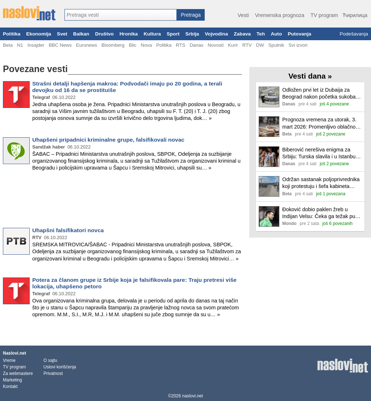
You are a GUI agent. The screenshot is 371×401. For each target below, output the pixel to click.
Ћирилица (354, 15)
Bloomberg (112, 45)
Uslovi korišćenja (59, 366)
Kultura (152, 34)
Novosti (216, 45)
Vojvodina (216, 34)
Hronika (129, 34)
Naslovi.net (14, 353)
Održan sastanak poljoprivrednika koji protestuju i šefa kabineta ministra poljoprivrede (321, 183)
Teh (261, 34)
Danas (196, 45)
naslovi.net (192, 395)
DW (260, 45)
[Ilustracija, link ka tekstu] (269, 98)
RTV (247, 45)
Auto (276, 34)
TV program (324, 15)
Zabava (242, 34)
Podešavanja (353, 34)
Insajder (36, 45)
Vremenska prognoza (279, 15)
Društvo (104, 34)
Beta (8, 45)
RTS (180, 45)
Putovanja (299, 34)
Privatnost (53, 373)
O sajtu (50, 360)
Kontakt (10, 386)
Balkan (81, 34)
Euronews (86, 45)
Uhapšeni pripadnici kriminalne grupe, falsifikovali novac (108, 140)
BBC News (60, 45)
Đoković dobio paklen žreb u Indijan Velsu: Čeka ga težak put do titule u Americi (319, 213)
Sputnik (276, 45)
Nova (146, 45)
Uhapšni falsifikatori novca (68, 230)
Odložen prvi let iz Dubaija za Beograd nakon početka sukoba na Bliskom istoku (318, 93)
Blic (132, 45)
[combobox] (120, 15)
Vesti (243, 15)
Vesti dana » (310, 76)
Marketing (12, 380)
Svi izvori (297, 45)
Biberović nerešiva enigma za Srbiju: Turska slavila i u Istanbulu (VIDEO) (321, 153)
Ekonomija (38, 34)
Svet (62, 34)
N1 (20, 45)
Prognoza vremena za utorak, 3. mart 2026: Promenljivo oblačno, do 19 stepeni (319, 123)
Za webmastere (18, 373)
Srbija (192, 34)
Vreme (9, 360)
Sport (173, 34)
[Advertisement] (122, 200)
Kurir (233, 45)
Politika (11, 34)
